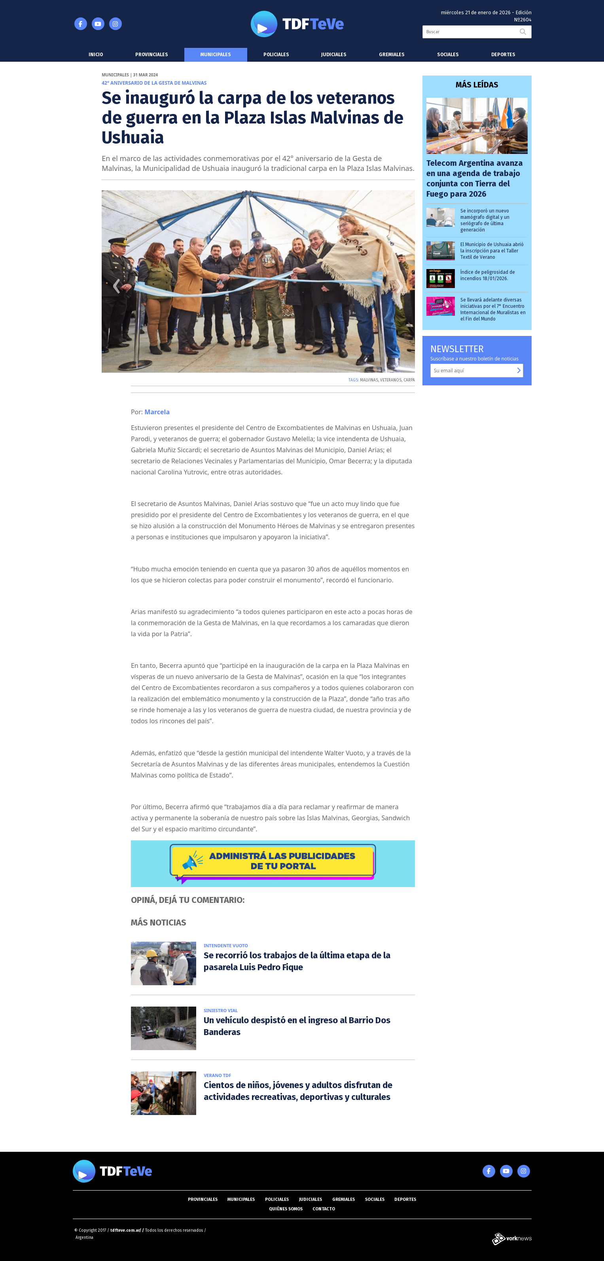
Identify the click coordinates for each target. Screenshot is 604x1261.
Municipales (216, 54)
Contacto (323, 1209)
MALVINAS (369, 380)
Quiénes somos (286, 1209)
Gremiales (392, 54)
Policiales (276, 54)
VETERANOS (390, 380)
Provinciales (151, 54)
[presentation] (117, 289)
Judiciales (333, 54)
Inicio (96, 54)
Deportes (503, 54)
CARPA (409, 380)
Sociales (448, 54)
